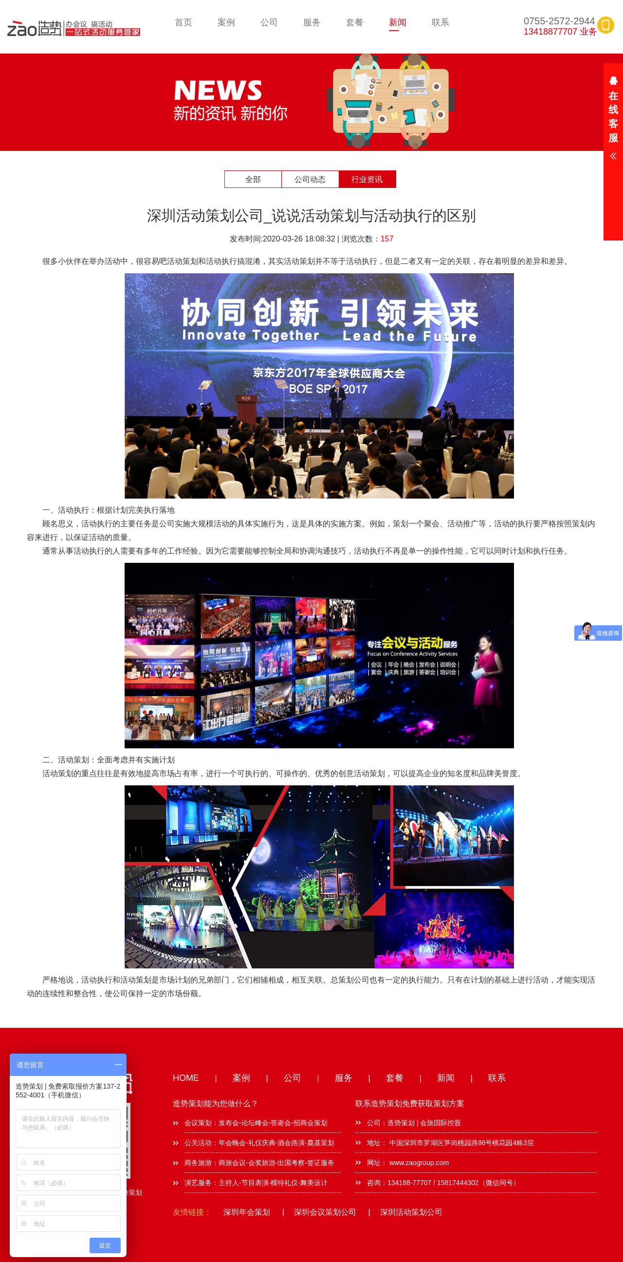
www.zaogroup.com (418, 1163)
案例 (226, 22)
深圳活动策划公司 (411, 1212)
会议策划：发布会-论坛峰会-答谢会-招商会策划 (256, 1123)
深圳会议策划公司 (325, 1212)
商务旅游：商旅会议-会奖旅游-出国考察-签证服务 (259, 1163)
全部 (253, 179)
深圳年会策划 (246, 1212)
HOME (186, 1078)
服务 (312, 22)
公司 (269, 22)
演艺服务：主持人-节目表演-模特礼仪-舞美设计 (256, 1183)
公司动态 (310, 179)
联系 (440, 22)
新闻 (397, 22)
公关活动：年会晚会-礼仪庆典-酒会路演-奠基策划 (259, 1143)
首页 (183, 22)
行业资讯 (367, 179)
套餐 (355, 22)
